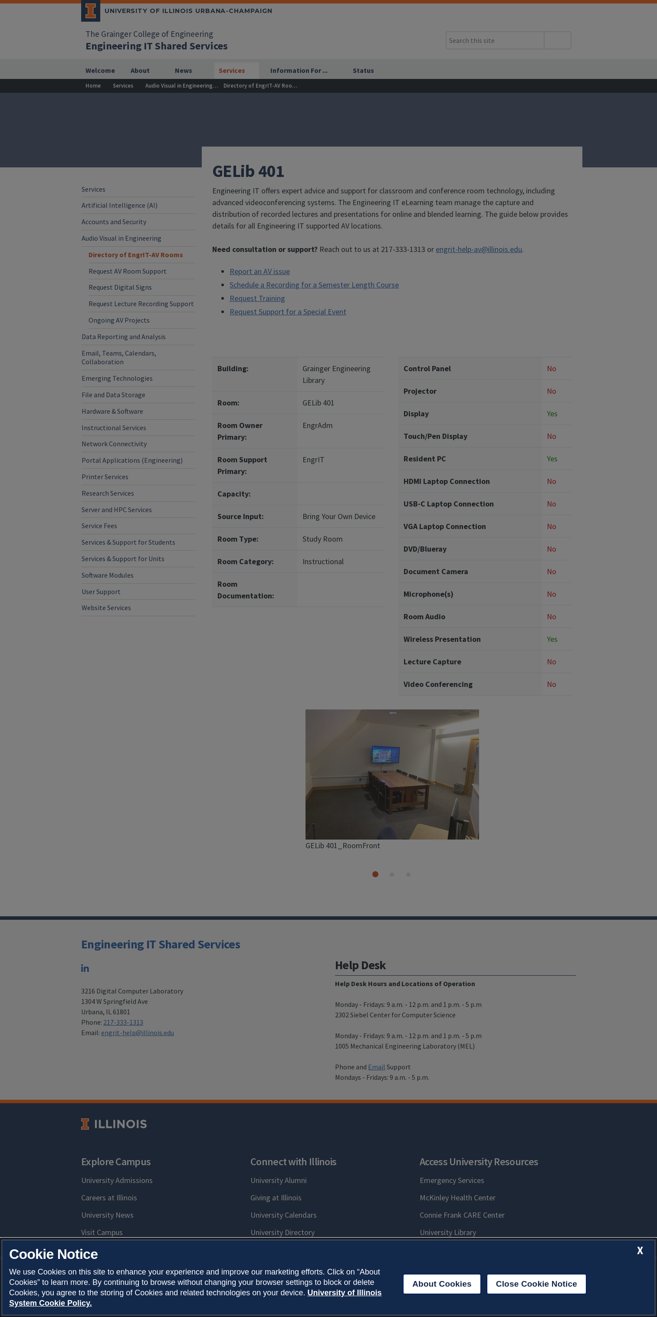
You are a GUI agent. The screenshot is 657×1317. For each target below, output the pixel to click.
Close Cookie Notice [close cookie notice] (536, 1283)
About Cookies (442, 1283)
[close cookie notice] (640, 1250)
